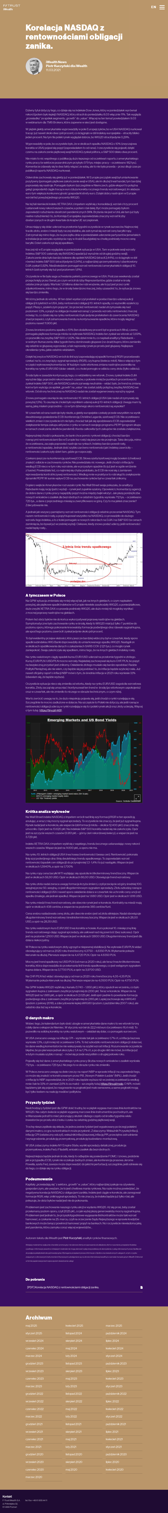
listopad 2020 (74, 1454)
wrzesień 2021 (34, 1432)
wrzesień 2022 (34, 1401)
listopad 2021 (73, 1424)
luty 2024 (71, 1356)
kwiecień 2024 (114, 1348)
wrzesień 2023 (35, 1371)
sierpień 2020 (74, 1462)
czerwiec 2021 (34, 1439)
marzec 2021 (33, 1447)
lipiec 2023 (112, 1371)
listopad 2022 (74, 1393)
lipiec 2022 (112, 1401)
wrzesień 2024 (35, 1341)
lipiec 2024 (112, 1341)
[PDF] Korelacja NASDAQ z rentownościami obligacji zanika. (85, 1287)
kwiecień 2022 (114, 1409)
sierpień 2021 (74, 1432)
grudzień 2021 (34, 1424)
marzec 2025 (114, 1325)
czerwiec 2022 (35, 1409)
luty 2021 (71, 1447)
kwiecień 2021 (114, 1439)
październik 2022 (116, 1393)
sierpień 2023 (74, 1371)
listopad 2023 (74, 1363)
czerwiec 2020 (35, 1469)
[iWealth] (11, 7)
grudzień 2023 (34, 1363)
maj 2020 (71, 1469)
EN (153, 7)
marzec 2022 (34, 1416)
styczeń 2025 (34, 1333)
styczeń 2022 (114, 1416)
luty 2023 (71, 1386)
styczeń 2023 (114, 1386)
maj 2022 (71, 1409)
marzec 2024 (34, 1356)
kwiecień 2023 (114, 1378)
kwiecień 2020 (115, 1469)
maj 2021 (71, 1439)
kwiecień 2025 (74, 1325)
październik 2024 (116, 1333)
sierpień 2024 (74, 1341)
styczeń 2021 (114, 1447)
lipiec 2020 (112, 1462)
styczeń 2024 (114, 1356)
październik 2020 (116, 1454)
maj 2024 (71, 1348)
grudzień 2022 (34, 1393)
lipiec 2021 (112, 1432)
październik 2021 (116, 1424)
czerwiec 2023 (35, 1378)
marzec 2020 (34, 1477)
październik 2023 (116, 1363)
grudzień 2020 (34, 1454)
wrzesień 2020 (35, 1462)
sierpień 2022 (74, 1401)
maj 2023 (71, 1378)
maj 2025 (31, 1325)
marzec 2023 (34, 1386)
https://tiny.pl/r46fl (50, 710)
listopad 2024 (74, 1333)
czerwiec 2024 (35, 1348)
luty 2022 (71, 1416)
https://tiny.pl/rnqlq (112, 1084)
